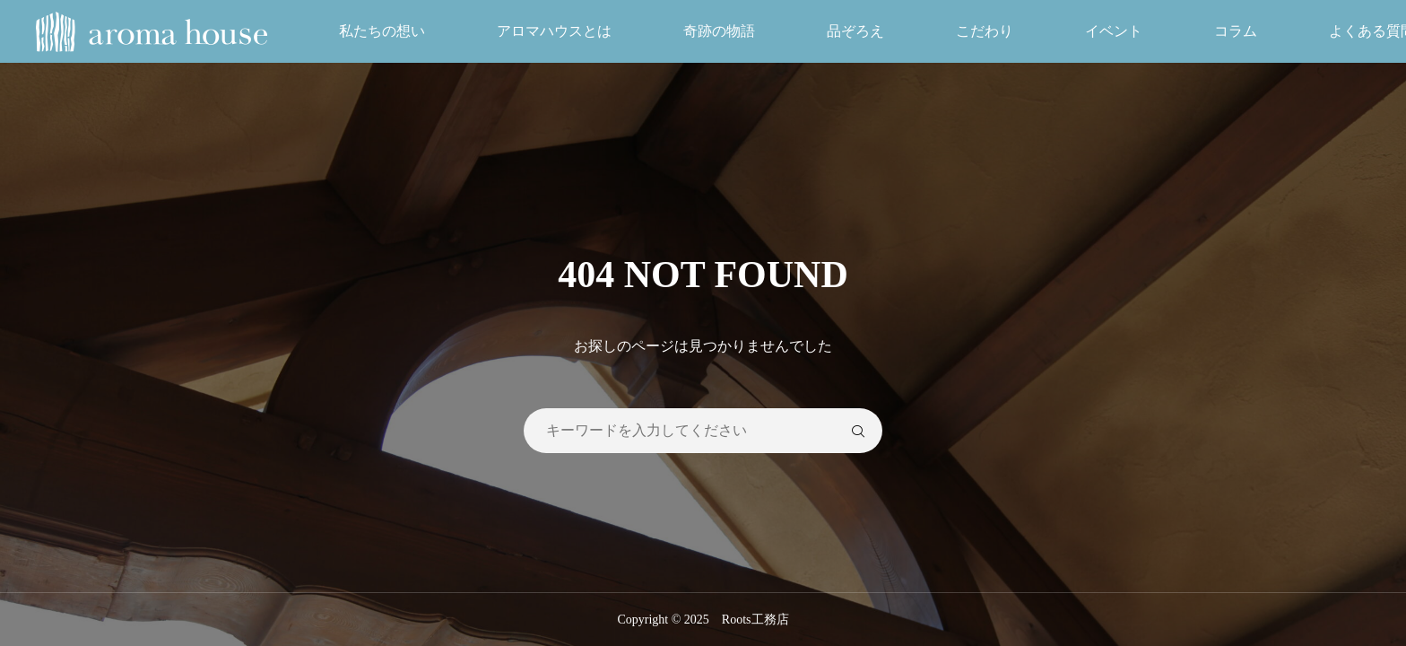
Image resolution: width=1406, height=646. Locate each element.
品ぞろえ (855, 31)
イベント (1113, 31)
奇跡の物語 (719, 31)
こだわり (984, 31)
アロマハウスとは (554, 31)
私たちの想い (382, 31)
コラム (1235, 31)
